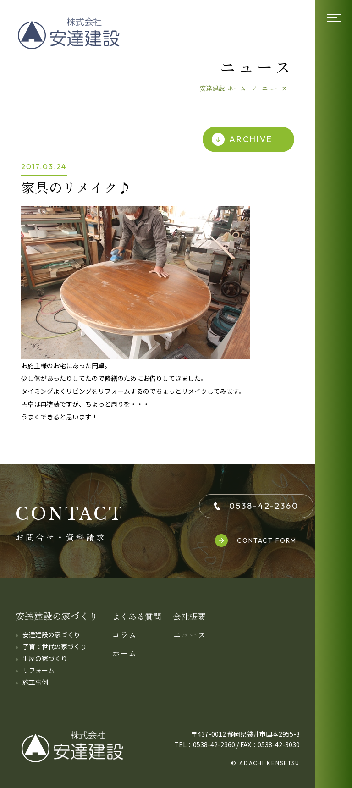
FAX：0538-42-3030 (270, 744)
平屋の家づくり (44, 658)
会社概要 (189, 616)
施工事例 (35, 682)
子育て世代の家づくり (54, 646)
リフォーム (38, 670)
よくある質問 (136, 616)
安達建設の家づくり (51, 634)
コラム (124, 634)
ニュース (189, 634)
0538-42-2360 (256, 506)
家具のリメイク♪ (76, 187)
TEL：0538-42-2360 (204, 744)
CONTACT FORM (256, 540)
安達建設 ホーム (222, 88)
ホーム (124, 653)
